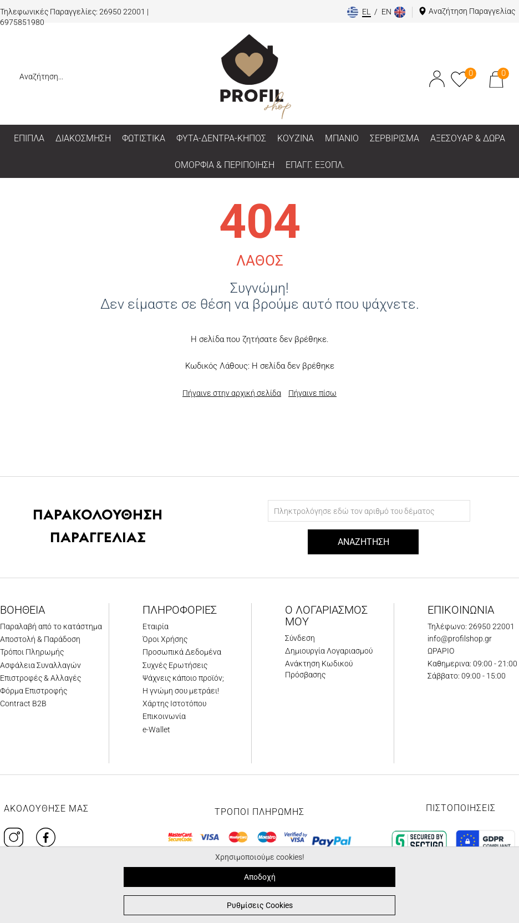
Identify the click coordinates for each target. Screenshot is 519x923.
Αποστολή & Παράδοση (40, 639)
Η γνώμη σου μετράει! (181, 690)
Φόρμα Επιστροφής (33, 690)
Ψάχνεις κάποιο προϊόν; (183, 678)
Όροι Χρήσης (165, 639)
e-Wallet (156, 729)
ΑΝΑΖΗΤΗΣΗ (363, 542)
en (387, 11)
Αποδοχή (260, 877)
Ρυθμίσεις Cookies (260, 905)
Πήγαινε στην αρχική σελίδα (231, 393)
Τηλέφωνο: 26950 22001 (471, 626)
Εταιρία (156, 626)
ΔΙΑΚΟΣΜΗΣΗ (83, 138)
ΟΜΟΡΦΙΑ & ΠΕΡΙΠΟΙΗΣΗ (224, 165)
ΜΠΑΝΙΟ (342, 138)
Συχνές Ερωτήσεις (175, 665)
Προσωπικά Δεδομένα (182, 651)
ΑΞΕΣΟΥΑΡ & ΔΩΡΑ (467, 138)
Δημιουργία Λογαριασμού (329, 650)
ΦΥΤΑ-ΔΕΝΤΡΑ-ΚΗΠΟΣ (221, 138)
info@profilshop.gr (460, 638)
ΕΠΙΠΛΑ (29, 138)
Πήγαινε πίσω (312, 393)
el (367, 11)
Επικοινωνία (164, 716)
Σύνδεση (300, 638)
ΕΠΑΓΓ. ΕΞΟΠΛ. (315, 165)
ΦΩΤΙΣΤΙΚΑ (143, 138)
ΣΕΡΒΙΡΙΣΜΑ (394, 138)
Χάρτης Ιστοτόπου (174, 703)
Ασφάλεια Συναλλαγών (40, 665)
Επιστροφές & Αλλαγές (40, 678)
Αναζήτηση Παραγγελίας (472, 11)
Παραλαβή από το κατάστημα (51, 626)
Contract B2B (23, 703)
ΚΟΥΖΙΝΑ (295, 138)
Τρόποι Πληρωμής (32, 651)
